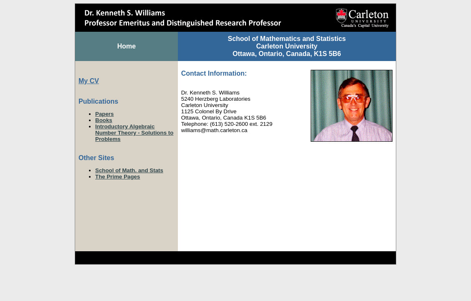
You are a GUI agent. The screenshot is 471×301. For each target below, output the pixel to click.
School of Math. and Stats (129, 170)
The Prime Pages (117, 176)
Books (103, 120)
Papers (104, 114)
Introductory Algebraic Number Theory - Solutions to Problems (134, 132)
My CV (88, 80)
